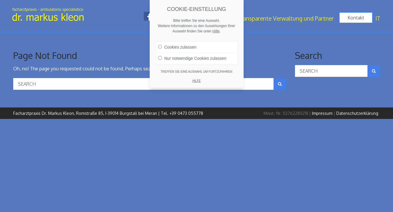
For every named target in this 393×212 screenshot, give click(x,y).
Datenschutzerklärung (357, 113)
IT (377, 18)
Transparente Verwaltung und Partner (285, 18)
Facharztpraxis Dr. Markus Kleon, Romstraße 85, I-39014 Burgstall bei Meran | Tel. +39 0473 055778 (108, 113)
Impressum (322, 113)
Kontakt (356, 18)
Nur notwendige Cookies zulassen (192, 54)
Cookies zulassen (177, 43)
